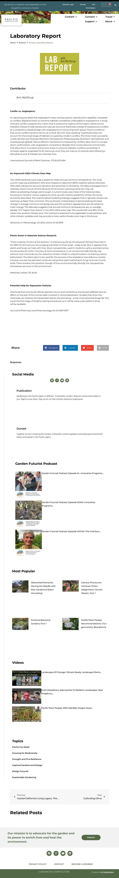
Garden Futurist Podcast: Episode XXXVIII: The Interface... (71, 531)
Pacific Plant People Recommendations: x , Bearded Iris (94, 623)
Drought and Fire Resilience (26, 759)
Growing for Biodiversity (24, 753)
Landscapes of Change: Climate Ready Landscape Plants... (71, 672)
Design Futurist (20, 771)
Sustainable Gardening (24, 777)
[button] (71, 17)
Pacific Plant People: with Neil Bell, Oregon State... (67, 708)
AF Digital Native (107, 872)
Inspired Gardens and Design (27, 765)
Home (13, 43)
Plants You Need (20, 747)
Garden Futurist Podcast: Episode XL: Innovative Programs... (73, 473)
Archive (22, 43)
